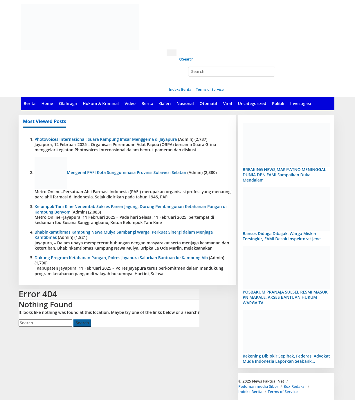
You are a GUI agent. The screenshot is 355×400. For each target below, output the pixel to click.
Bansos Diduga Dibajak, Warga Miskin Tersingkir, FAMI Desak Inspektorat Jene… (283, 236)
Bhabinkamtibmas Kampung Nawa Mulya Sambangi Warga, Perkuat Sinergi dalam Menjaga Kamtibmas (124, 234)
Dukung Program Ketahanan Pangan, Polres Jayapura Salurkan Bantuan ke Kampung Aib (121, 257)
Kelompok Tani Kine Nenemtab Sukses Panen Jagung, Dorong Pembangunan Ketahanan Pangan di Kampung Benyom (131, 209)
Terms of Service (283, 391)
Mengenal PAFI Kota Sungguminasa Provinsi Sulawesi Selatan (126, 172)
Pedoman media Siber (258, 386)
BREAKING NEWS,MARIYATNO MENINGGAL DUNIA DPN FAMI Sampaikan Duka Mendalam (284, 175)
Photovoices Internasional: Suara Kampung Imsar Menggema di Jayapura (106, 139)
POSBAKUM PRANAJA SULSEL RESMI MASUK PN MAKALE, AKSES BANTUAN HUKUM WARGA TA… (285, 297)
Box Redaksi (295, 386)
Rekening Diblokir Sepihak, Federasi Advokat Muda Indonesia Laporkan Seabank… (286, 358)
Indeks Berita (250, 391)
